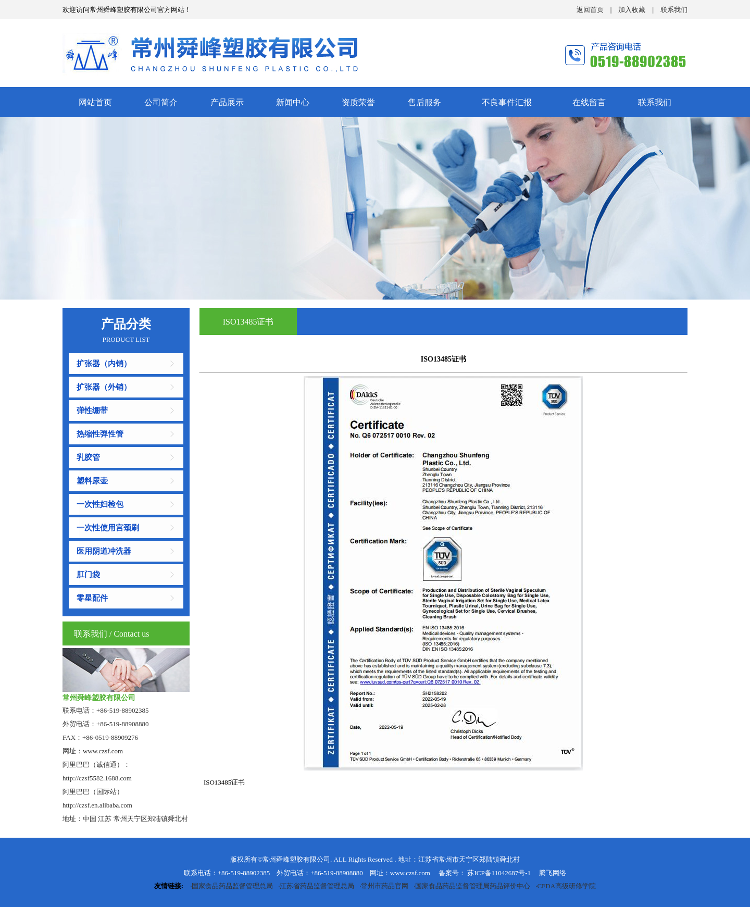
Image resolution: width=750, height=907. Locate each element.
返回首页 (590, 10)
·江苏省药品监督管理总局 (315, 886)
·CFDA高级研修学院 (564, 886)
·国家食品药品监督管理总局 (230, 886)
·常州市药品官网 (382, 886)
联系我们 (674, 10)
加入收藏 (631, 10)
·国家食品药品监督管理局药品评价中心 (470, 886)
